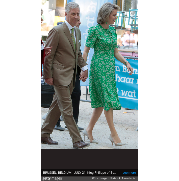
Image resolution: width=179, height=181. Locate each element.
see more (129, 172)
